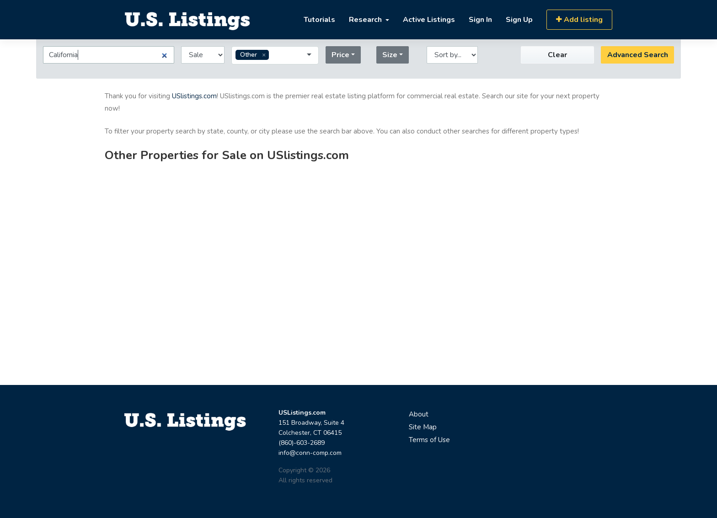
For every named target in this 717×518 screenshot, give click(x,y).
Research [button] (366, 20)
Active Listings (429, 20)
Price (340, 55)
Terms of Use (429, 439)
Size (389, 55)
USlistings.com (194, 96)
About (418, 414)
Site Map (423, 427)
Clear (557, 55)
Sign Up (519, 20)
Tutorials (319, 20)
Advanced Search (637, 55)
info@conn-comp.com (310, 453)
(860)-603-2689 (301, 442)
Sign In (480, 20)
